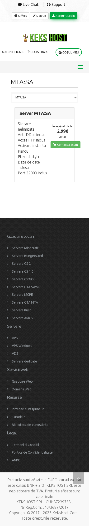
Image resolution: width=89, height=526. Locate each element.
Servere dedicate (24, 361)
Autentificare (13, 51)
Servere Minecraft (25, 248)
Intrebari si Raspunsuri (28, 409)
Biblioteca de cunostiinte (30, 425)
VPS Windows (22, 346)
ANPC (16, 460)
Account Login (63, 15)
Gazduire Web (22, 381)
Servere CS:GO (23, 279)
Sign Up (39, 15)
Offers (20, 15)
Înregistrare (38, 51)
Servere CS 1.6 (22, 271)
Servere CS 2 (21, 263)
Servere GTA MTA (25, 302)
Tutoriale (18, 417)
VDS (15, 353)
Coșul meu (68, 52)
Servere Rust (21, 310)
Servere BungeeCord (27, 256)
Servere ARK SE (23, 318)
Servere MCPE (22, 294)
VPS (15, 338)
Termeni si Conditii (25, 445)
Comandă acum (65, 144)
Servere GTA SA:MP (26, 287)
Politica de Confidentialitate (32, 452)
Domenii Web (22, 389)
